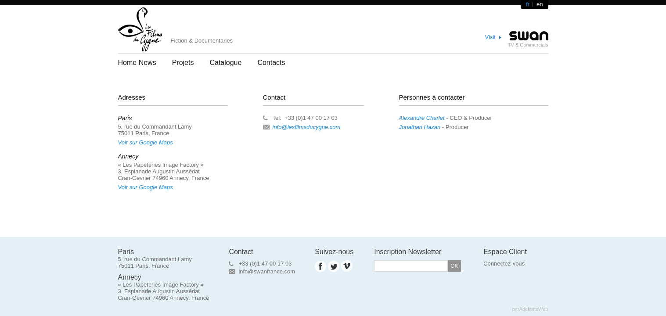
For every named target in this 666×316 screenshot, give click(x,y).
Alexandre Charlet (422, 118)
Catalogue (225, 62)
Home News (137, 62)
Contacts (271, 62)
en (539, 4)
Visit (490, 37)
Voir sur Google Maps (145, 142)
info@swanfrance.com (266, 271)
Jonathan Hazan (420, 127)
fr (527, 4)
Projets (183, 62)
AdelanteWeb (533, 309)
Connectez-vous (504, 263)
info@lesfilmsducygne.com (307, 127)
